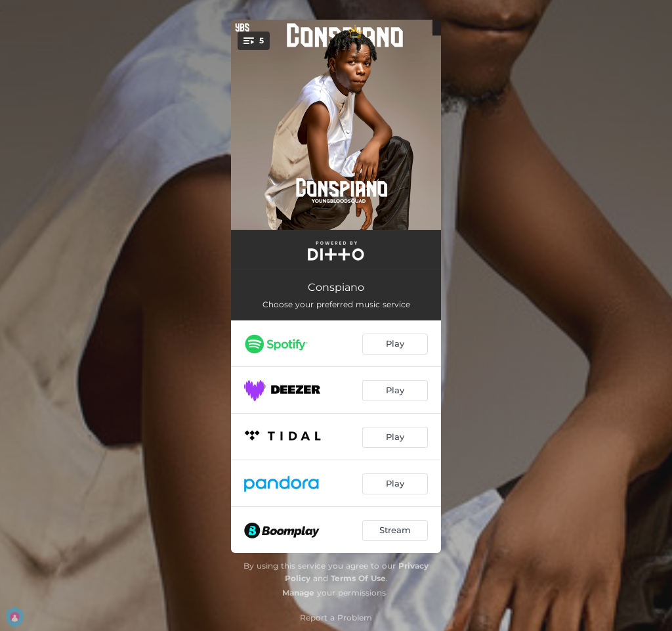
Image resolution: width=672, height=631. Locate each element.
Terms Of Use (358, 578)
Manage (298, 593)
